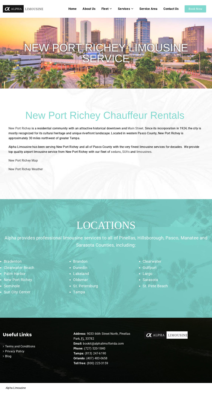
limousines (143, 152)
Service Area (148, 9)
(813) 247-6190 (95, 353)
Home (72, 9)
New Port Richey (20, 128)
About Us (89, 9)
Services (124, 9)
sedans (116, 152)
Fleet (104, 9)
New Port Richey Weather (26, 169)
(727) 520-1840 (94, 348)
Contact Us (171, 9)
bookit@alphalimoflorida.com (103, 343)
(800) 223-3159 (97, 363)
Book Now (195, 9)
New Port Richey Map (23, 160)
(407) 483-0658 (97, 358)
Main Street (135, 128)
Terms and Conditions (20, 346)
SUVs (126, 152)
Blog (8, 356)
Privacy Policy (14, 351)
